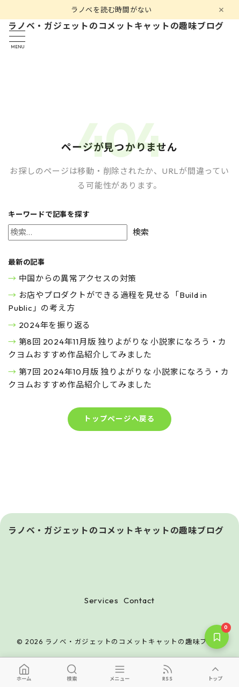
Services (101, 600)
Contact (139, 600)
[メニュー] (119, 672)
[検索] (72, 672)
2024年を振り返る (55, 325)
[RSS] (167, 672)
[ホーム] (24, 672)
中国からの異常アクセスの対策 (78, 278)
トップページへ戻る (119, 418)
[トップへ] (215, 672)
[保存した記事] (217, 637)
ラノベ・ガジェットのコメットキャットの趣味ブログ (116, 26)
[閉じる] (221, 10)
